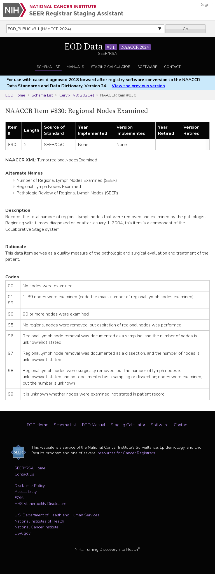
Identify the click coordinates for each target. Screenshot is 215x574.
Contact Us (24, 474)
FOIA (19, 497)
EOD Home (15, 95)
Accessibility (26, 491)
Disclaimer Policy (30, 485)
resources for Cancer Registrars (126, 453)
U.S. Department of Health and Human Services (57, 515)
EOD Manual (93, 425)
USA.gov (23, 533)
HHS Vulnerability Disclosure (40, 503)
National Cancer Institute (37, 527)
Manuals (75, 66)
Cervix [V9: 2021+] (76, 95)
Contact (172, 66)
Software (147, 66)
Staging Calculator (110, 66)
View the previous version (138, 86)
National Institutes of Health (39, 521)
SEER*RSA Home (30, 468)
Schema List (48, 66)
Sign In (207, 4)
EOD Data (107, 47)
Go (185, 29)
